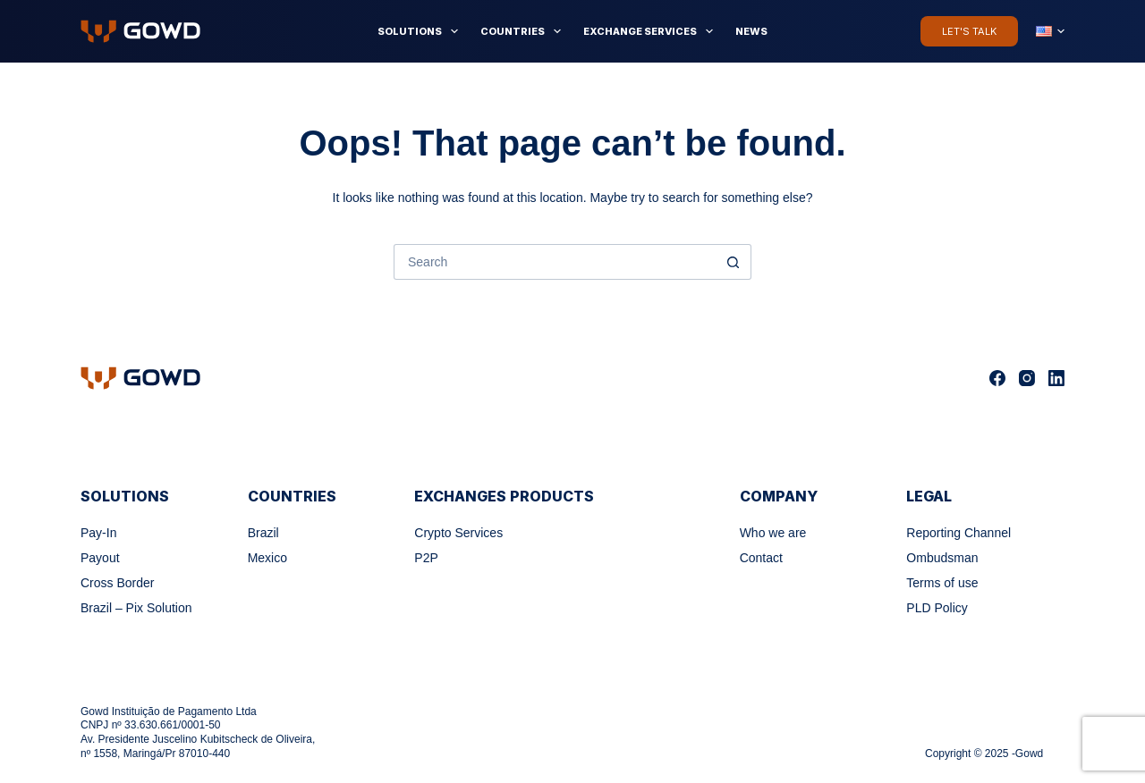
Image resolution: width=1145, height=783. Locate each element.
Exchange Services (651, 31)
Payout (100, 558)
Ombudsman (942, 558)
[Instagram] (1027, 378)
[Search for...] (555, 262)
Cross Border (117, 583)
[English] (1050, 31)
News (751, 31)
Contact (761, 558)
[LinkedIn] (1056, 378)
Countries (524, 31)
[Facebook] (997, 378)
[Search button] (733, 262)
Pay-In (98, 533)
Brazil (263, 533)
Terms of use (942, 583)
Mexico (267, 558)
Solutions (421, 31)
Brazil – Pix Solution (136, 608)
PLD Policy (936, 608)
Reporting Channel (958, 533)
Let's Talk (969, 31)
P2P (425, 558)
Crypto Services (458, 533)
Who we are (773, 533)
